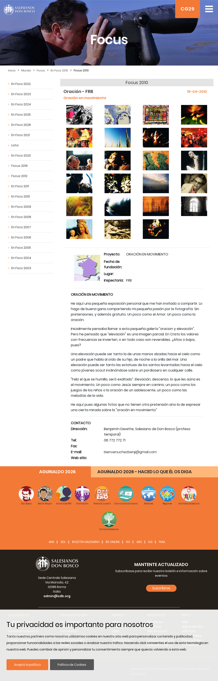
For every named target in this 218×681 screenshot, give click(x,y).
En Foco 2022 (21, 84)
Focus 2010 (81, 70)
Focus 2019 (19, 166)
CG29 (188, 8)
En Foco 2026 (21, 125)
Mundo (26, 70)
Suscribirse (161, 588)
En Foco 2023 (21, 94)
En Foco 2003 (21, 268)
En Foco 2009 (21, 206)
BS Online (113, 542)
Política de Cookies (72, 664)
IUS (150, 542)
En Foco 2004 (21, 258)
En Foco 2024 (21, 104)
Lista (14, 145)
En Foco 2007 (21, 227)
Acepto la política (27, 664)
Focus (41, 70)
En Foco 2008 (21, 217)
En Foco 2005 (21, 247)
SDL (63, 542)
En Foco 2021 (20, 135)
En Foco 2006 (21, 237)
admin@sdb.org (56, 596)
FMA (162, 542)
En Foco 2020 (21, 155)
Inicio (12, 70)
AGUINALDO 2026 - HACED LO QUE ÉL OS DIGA (144, 472)
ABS (139, 542)
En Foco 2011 (20, 186)
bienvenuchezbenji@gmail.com (130, 452)
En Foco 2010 (59, 70)
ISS (128, 542)
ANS (51, 542)
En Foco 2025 (21, 114)
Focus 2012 (19, 176)
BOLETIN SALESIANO (86, 542)
